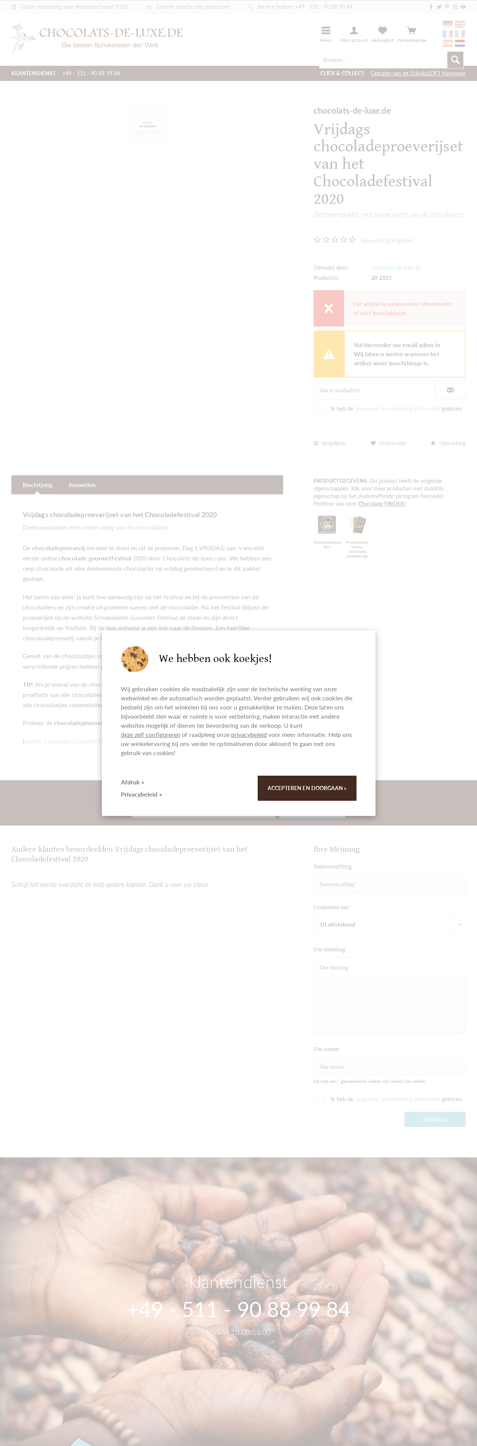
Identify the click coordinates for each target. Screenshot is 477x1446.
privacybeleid (249, 734)
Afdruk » (132, 782)
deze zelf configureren (151, 734)
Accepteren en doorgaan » (307, 788)
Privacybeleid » (141, 794)
